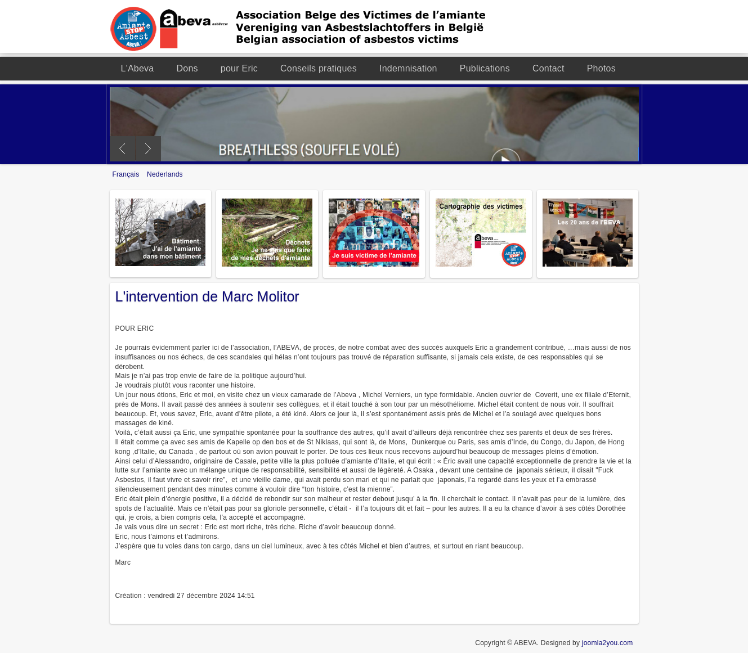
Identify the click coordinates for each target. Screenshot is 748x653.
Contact (548, 68)
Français (127, 174)
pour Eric (239, 68)
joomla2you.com (607, 643)
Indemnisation (408, 68)
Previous (122, 148)
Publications (485, 68)
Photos (601, 68)
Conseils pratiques (318, 68)
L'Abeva (137, 68)
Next (148, 148)
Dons (187, 68)
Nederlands (165, 174)
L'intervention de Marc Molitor (207, 296)
